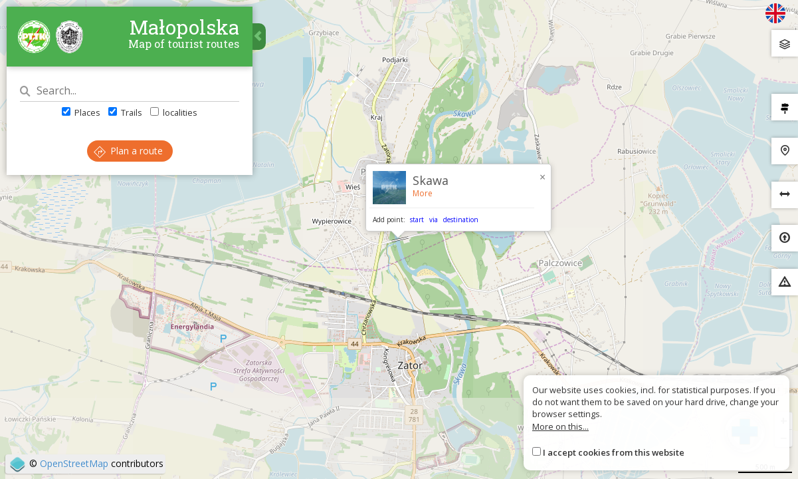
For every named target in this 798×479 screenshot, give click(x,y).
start (417, 219)
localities (173, 112)
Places (81, 112)
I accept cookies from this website (613, 452)
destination (460, 219)
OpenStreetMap (74, 463)
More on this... (560, 426)
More (423, 193)
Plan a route (128, 150)
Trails (125, 112)
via (433, 219)
